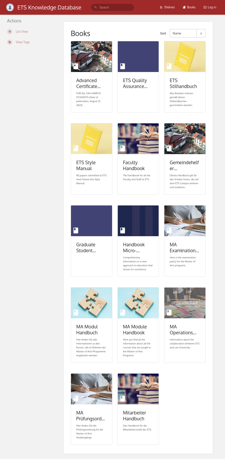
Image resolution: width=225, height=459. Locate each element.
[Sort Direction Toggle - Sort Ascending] (200, 33)
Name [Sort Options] (177, 33)
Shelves (167, 7)
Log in (209, 7)
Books (189, 7)
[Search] (95, 7)
